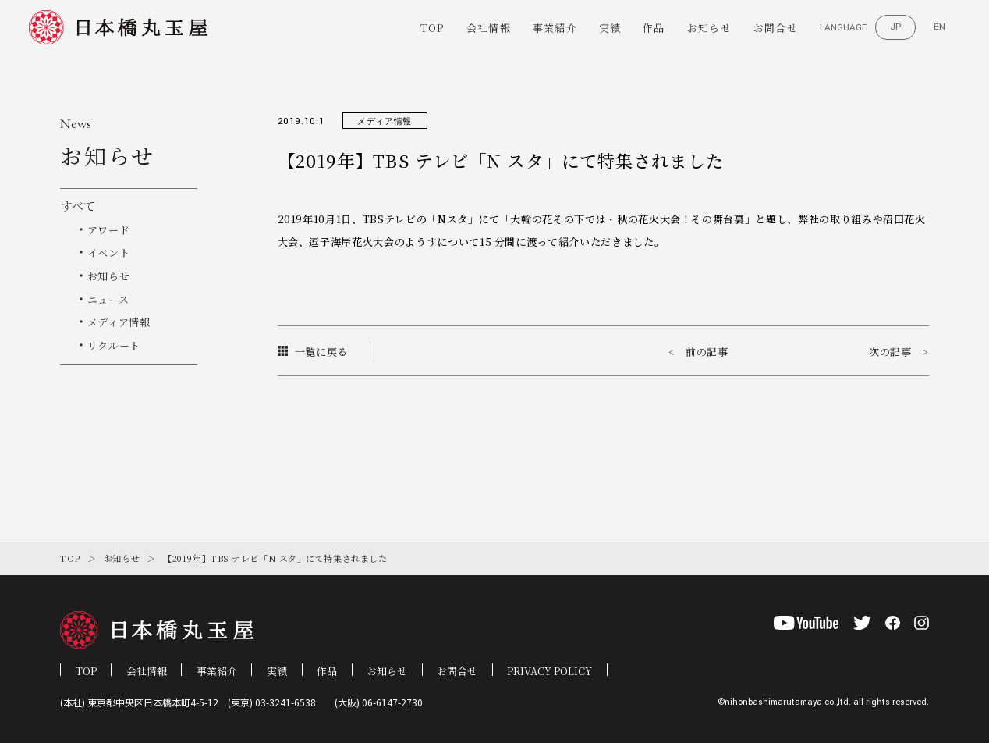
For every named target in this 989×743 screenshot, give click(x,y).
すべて (77, 205)
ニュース (108, 299)
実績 (610, 28)
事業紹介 (555, 28)
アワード (108, 229)
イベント (108, 252)
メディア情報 (119, 322)
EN (939, 27)
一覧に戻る (313, 351)
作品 (654, 28)
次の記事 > (899, 351)
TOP (432, 28)
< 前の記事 (698, 351)
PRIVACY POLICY (549, 670)
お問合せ (775, 28)
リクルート (113, 345)
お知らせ (709, 28)
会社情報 (488, 28)
